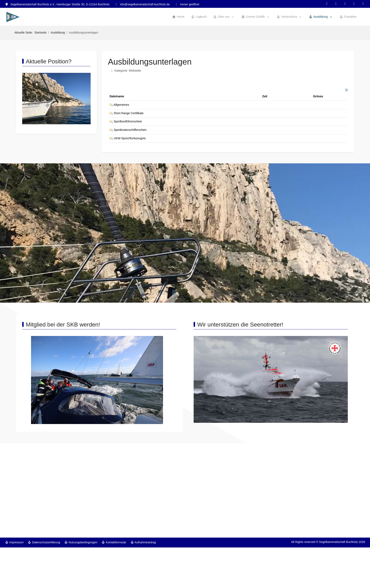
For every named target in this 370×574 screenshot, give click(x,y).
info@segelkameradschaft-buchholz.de (145, 4)
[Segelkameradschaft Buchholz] (13, 17)
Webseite (135, 70)
